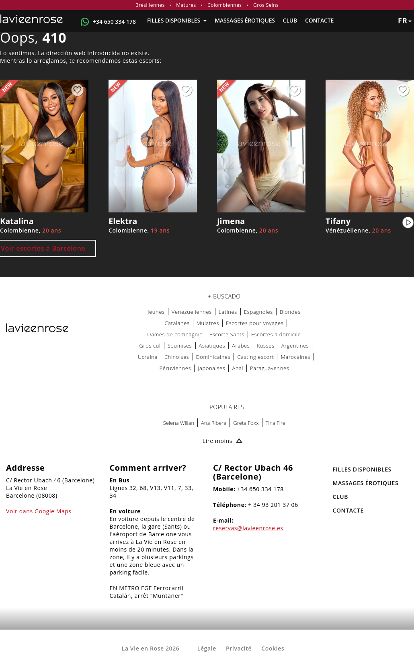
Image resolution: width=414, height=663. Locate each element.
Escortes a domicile (276, 334)
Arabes (241, 345)
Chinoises (176, 356)
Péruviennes (175, 368)
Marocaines (295, 356)
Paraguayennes (269, 368)
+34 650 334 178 (114, 21)
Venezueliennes (192, 311)
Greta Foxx (245, 422)
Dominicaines (213, 356)
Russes (265, 345)
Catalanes (176, 323)
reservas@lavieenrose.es (248, 528)
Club (290, 20)
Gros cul (150, 345)
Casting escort (255, 356)
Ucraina (148, 356)
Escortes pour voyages (255, 323)
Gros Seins (266, 5)
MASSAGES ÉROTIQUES (245, 20)
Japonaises (211, 368)
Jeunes (156, 311)
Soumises (180, 345)
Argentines (295, 345)
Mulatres (208, 323)
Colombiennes (224, 5)
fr (405, 20)
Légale (206, 648)
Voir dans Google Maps (39, 511)
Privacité (239, 648)
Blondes (290, 311)
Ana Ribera (213, 422)
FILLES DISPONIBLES (177, 20)
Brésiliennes (150, 5)
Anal (237, 368)
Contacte (319, 20)
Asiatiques (212, 345)
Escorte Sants (226, 334)
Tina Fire (275, 422)
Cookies (272, 648)
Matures (186, 5)
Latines (228, 311)
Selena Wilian (178, 422)
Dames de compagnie (175, 334)
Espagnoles (258, 311)
